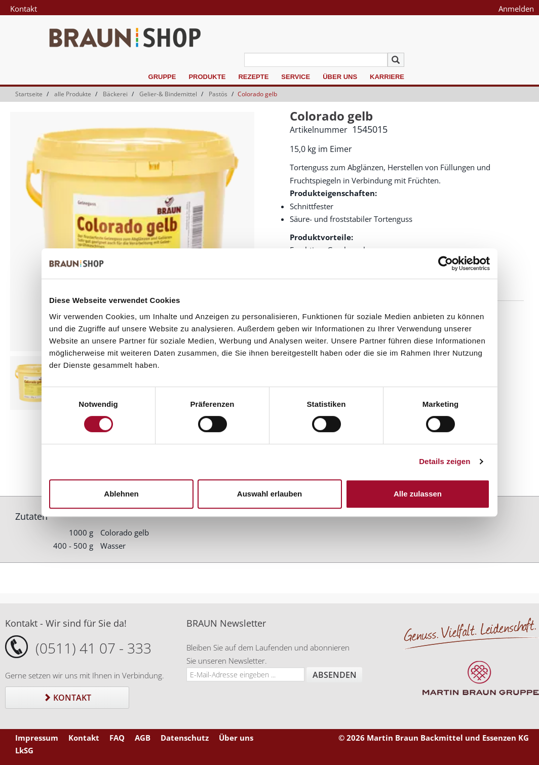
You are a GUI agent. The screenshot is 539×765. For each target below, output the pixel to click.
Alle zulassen (418, 493)
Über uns (340, 77)
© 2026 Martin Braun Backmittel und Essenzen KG (433, 738)
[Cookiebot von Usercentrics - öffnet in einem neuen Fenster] (445, 263)
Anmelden (516, 9)
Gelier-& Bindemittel (168, 94)
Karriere (387, 77)
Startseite (29, 94)
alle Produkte (72, 94)
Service (295, 77)
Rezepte (253, 77)
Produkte (206, 77)
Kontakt (23, 9)
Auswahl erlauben (269, 493)
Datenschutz (185, 738)
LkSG (24, 750)
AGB (142, 738)
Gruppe (162, 77)
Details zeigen (444, 461)
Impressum (36, 738)
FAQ (117, 738)
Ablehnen (121, 493)
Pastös (218, 94)
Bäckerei (115, 94)
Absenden (335, 674)
